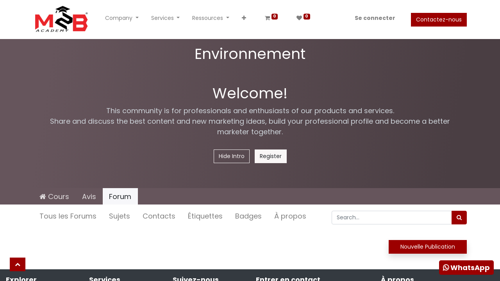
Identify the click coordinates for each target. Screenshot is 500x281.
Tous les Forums (67, 216)
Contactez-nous (439, 19)
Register (271, 156)
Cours (54, 196)
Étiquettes (205, 216)
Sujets (119, 216)
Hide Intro (232, 156)
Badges (248, 216)
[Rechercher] (459, 217)
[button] (244, 20)
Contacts (159, 216)
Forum (120, 196)
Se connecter (375, 18)
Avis (89, 196)
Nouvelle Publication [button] (427, 247)
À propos (290, 216)
